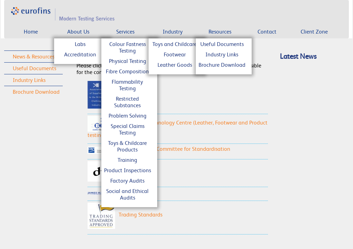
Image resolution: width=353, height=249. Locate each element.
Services (125, 31)
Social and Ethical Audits (127, 194)
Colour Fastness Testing (127, 47)
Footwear (175, 54)
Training (127, 160)
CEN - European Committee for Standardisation (159, 149)
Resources (220, 31)
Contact (267, 31)
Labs (80, 44)
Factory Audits (127, 180)
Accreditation (80, 54)
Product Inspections (127, 170)
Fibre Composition (127, 71)
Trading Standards (125, 214)
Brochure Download (222, 65)
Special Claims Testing (127, 129)
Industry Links (221, 54)
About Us (78, 31)
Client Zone (314, 31)
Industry (173, 31)
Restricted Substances (127, 102)
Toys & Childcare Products (127, 146)
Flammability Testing (127, 85)
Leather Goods (175, 65)
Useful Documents (222, 44)
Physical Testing (127, 61)
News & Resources (33, 56)
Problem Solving (128, 115)
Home (31, 31)
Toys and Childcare (174, 44)
